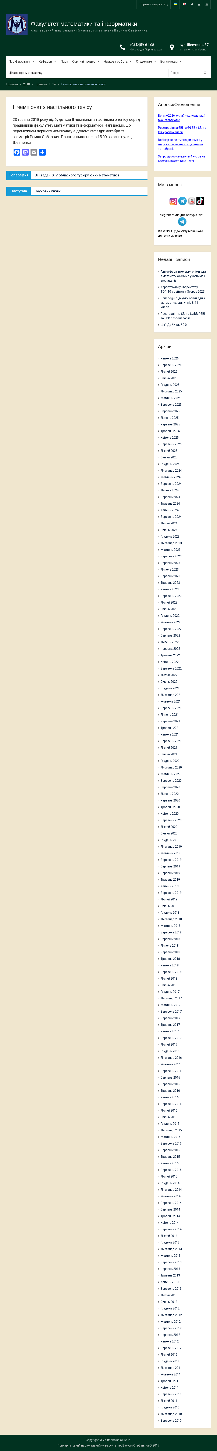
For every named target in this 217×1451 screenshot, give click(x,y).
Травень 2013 (170, 1275)
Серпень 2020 (170, 787)
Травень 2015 (170, 1156)
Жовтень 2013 (171, 1255)
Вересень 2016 (171, 1071)
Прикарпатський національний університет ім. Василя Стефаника (103, 1445)
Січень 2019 (169, 906)
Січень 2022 (169, 681)
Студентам (144, 61)
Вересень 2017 (171, 1011)
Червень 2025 (170, 424)
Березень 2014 (171, 1229)
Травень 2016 (170, 1090)
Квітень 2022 (170, 662)
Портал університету (154, 4)
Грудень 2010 (170, 1407)
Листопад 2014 (171, 1189)
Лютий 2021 (169, 747)
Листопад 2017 (171, 998)
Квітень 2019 (170, 886)
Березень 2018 (171, 972)
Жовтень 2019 (171, 853)
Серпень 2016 (170, 1077)
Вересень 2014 (171, 1203)
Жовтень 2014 (171, 1196)
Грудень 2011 (170, 1361)
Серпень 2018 (170, 939)
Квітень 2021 (170, 734)
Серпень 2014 (170, 1209)
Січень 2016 (169, 1117)
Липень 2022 (170, 642)
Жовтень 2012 (171, 1321)
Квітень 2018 (170, 965)
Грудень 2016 (170, 1051)
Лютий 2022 (169, 675)
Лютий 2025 (169, 450)
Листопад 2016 (171, 1057)
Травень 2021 (170, 728)
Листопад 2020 (171, 767)
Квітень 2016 (170, 1097)
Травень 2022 (170, 655)
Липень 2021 (170, 714)
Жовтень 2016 (171, 1064)
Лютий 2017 (169, 1044)
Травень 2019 (170, 879)
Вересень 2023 (171, 556)
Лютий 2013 (169, 1295)
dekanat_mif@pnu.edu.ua (146, 49)
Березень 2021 (171, 741)
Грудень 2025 (170, 384)
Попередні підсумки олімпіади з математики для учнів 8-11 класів (183, 302)
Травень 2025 (170, 431)
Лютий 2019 (169, 899)
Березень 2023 (171, 596)
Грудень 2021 (170, 688)
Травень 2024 (170, 503)
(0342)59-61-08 (142, 45)
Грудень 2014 (170, 1183)
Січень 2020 (169, 833)
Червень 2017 (170, 1018)
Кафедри (45, 61)
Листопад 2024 (171, 470)
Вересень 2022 (171, 629)
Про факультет (19, 61)
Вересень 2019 (171, 859)
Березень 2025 (171, 444)
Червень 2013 (170, 1269)
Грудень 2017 (170, 991)
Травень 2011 (170, 1381)
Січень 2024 (169, 530)
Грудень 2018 (170, 912)
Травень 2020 (170, 807)
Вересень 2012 (171, 1328)
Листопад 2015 (171, 1130)
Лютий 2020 (169, 827)
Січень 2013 (169, 1302)
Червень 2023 (170, 576)
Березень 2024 (171, 516)
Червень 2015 (170, 1150)
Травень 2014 (170, 1216)
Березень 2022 (171, 668)
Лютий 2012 (169, 1354)
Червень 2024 (170, 497)
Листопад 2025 (171, 391)
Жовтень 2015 (171, 1137)
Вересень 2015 (171, 1143)
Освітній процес (83, 61)
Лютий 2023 (169, 602)
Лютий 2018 (169, 978)
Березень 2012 (171, 1348)
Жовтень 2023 (171, 549)
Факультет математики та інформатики (84, 23)
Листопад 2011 (171, 1367)
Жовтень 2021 (171, 701)
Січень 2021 (169, 754)
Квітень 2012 (170, 1341)
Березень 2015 (171, 1170)
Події (64, 61)
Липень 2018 (170, 945)
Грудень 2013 (170, 1242)
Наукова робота (116, 61)
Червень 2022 (170, 648)
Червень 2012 (170, 1335)
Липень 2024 (170, 490)
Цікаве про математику (25, 73)
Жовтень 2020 (171, 774)
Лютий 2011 (169, 1400)
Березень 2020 (171, 820)
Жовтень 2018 (171, 925)
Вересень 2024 (171, 483)
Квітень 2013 (170, 1282)
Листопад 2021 (171, 695)
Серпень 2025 (170, 411)
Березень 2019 (171, 892)
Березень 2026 (171, 365)
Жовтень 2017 (171, 1005)
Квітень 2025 (170, 437)
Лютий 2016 (169, 1110)
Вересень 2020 (171, 780)
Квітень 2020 (170, 813)
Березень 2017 (171, 1038)
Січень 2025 (169, 457)
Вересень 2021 (171, 708)
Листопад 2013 (171, 1249)
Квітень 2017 (170, 1031)
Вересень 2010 (171, 1420)
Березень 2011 (171, 1394)
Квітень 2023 (170, 589)
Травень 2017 (170, 1024)
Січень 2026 (169, 378)
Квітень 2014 (170, 1222)
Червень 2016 (170, 1084)
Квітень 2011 (170, 1387)
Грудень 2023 (170, 536)
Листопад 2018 (171, 919)
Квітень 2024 (170, 510)
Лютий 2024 (169, 523)
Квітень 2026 (170, 358)
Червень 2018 (170, 952)
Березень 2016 (171, 1104)
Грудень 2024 (170, 464)
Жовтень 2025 (171, 398)
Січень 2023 (169, 609)
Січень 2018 (169, 985)
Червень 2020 (170, 800)
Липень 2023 (170, 569)
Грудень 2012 (170, 1308)
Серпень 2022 (170, 635)
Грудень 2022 (170, 615)
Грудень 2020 (170, 761)
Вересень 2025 (171, 404)
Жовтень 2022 (171, 622)
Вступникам (169, 61)
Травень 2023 (170, 582)
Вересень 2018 (171, 932)
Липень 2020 (170, 794)
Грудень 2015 (170, 1123)
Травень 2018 (170, 958)
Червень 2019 (170, 873)
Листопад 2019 (171, 846)
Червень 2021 (170, 721)
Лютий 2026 (169, 371)
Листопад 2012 (171, 1315)
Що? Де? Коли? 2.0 (174, 324)
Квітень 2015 (170, 1163)
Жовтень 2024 (171, 477)
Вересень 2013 (171, 1262)
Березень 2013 (171, 1288)
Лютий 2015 (169, 1176)
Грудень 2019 (170, 840)
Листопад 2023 (171, 543)
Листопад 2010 (171, 1414)
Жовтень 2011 (171, 1374)
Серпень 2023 (170, 563)
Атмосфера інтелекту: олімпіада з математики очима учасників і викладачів (183, 276)
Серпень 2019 (170, 866)
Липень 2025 (170, 417)
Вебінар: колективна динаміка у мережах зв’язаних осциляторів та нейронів (180, 144)
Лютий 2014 (169, 1236)
